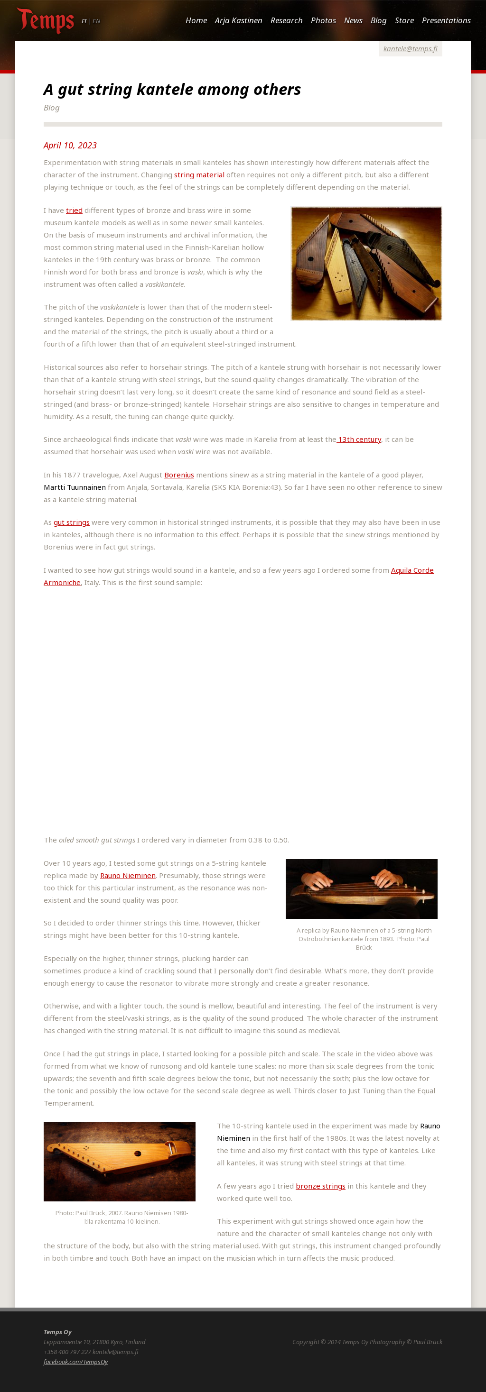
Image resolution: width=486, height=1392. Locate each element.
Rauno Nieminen (128, 875)
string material (199, 174)
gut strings (72, 522)
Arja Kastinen (238, 20)
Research (287, 20)
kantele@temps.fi (410, 48)
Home (196, 20)
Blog (379, 20)
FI (84, 21)
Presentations (446, 20)
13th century (358, 439)
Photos (323, 20)
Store (404, 20)
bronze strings (321, 1186)
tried (74, 210)
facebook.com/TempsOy (76, 1361)
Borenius (179, 474)
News (353, 20)
